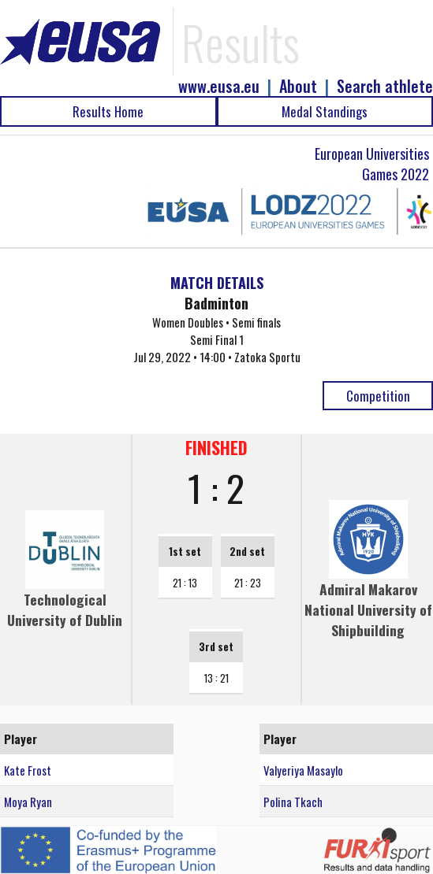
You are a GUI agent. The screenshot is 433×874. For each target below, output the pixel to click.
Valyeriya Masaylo (303, 770)
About (298, 86)
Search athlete (385, 86)
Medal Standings (325, 111)
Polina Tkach (293, 801)
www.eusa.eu (218, 86)
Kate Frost (27, 770)
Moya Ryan (28, 801)
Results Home (108, 111)
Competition (378, 396)
